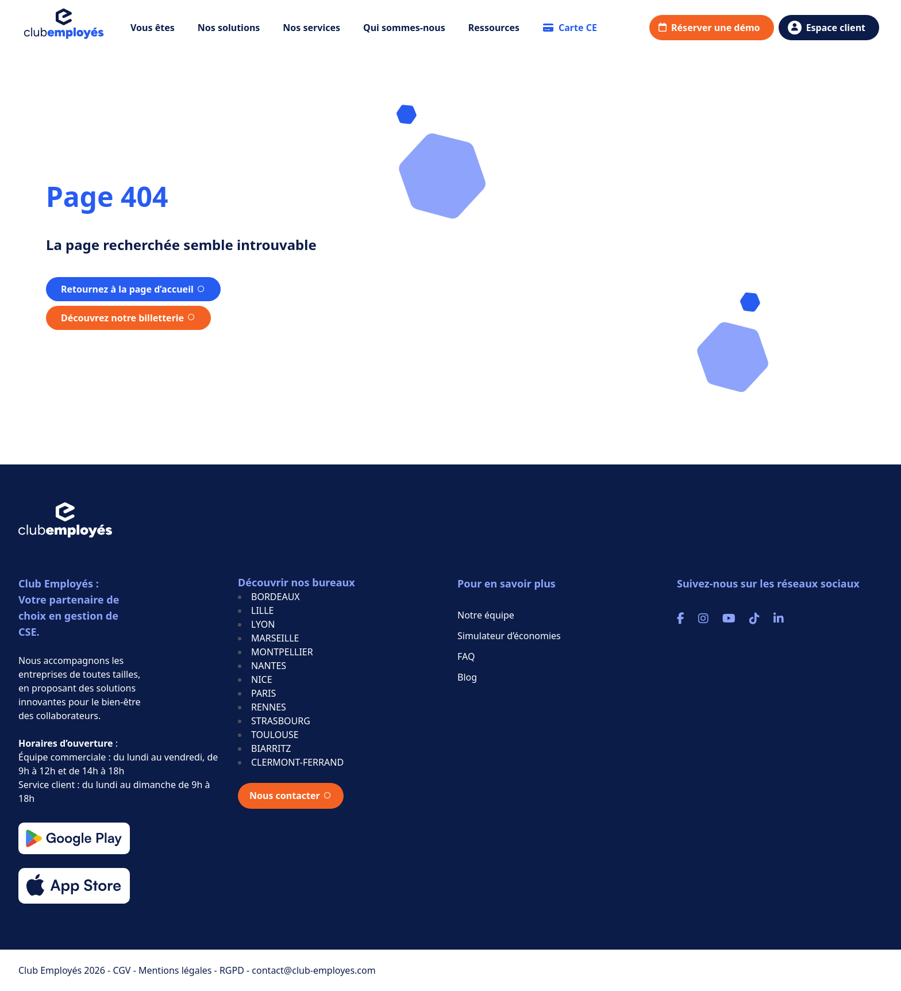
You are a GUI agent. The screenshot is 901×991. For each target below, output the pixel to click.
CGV (123, 970)
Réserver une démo (715, 27)
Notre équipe (485, 615)
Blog (467, 677)
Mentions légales (176, 970)
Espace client (835, 27)
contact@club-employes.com (313, 970)
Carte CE (569, 27)
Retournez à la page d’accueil (127, 289)
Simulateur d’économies (509, 635)
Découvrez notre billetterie (122, 318)
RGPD (233, 970)
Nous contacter (284, 795)
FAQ (466, 656)
